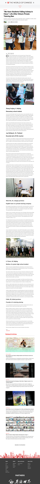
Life (6, 464)
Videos (14, 467)
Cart (20, 7)
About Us (29, 463)
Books (14, 464)
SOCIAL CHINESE (8, 354)
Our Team (29, 464)
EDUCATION (5, 9)
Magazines (14, 463)
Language (7, 467)
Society (7, 463)
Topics (6, 461)
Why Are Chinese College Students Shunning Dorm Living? (16, 434)
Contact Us (29, 468)
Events (19, 464)
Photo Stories (7, 472)
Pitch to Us (29, 467)
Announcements (20, 463)
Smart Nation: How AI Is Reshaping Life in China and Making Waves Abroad (20, 409)
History (7, 468)
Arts (6, 469)
